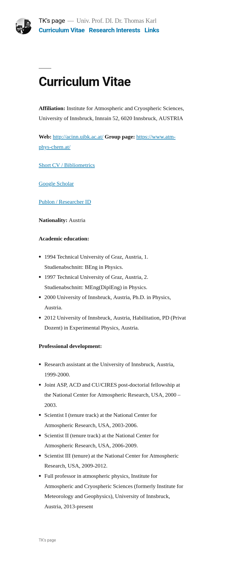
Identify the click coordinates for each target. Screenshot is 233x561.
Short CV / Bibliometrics (67, 165)
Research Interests (114, 30)
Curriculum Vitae (62, 30)
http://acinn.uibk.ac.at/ (78, 136)
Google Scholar (56, 183)
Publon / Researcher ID (65, 201)
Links (152, 30)
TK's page (52, 20)
